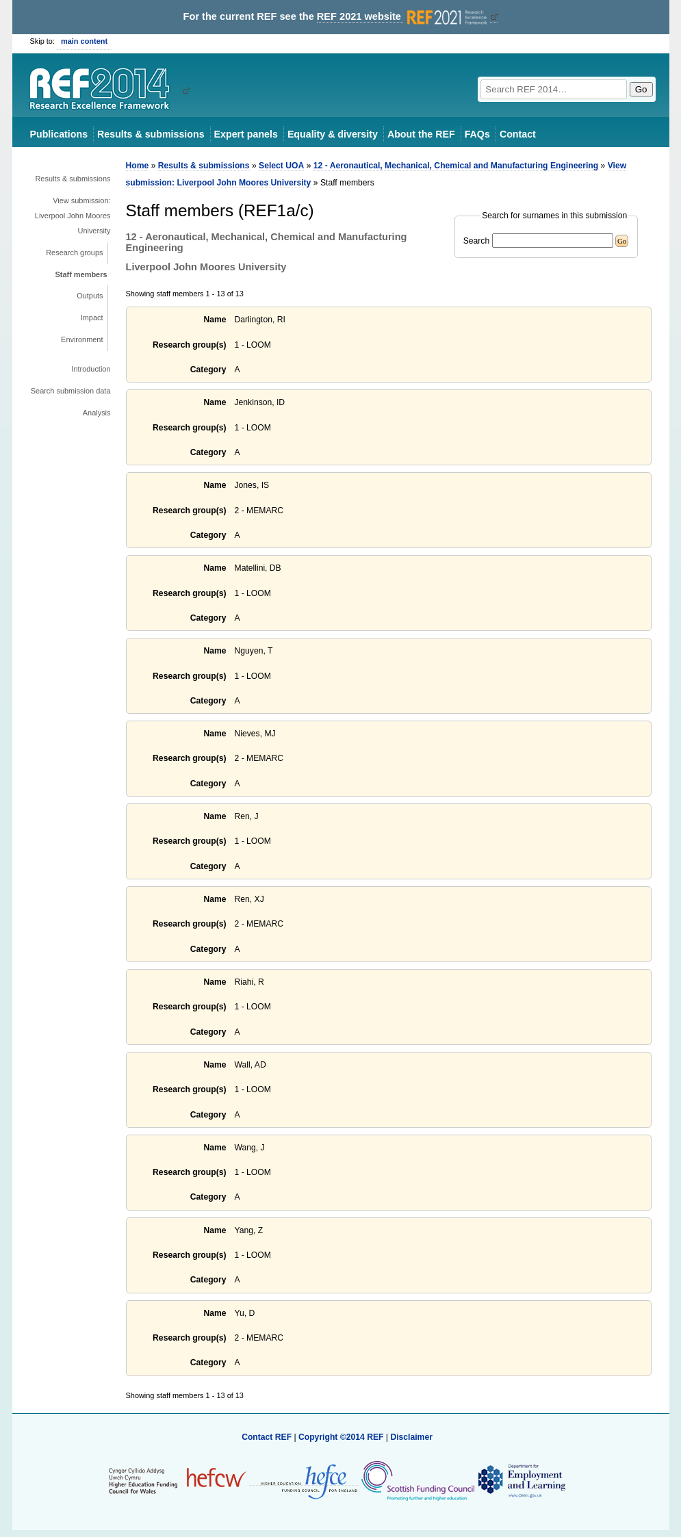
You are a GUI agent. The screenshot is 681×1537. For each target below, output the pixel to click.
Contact (518, 134)
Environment (82, 339)
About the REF (421, 134)
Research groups (74, 252)
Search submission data (71, 391)
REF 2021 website (403, 17)
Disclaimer (411, 1437)
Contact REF (267, 1437)
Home (137, 165)
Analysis (97, 413)
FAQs (477, 134)
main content (84, 41)
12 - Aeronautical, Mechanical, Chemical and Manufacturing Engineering (455, 165)
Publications (59, 134)
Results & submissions (150, 134)
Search (476, 241)
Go (641, 89)
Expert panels (246, 134)
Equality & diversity (332, 134)
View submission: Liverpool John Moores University (73, 215)
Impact (92, 317)
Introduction (90, 369)
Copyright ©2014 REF (342, 1437)
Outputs (90, 296)
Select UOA (281, 165)
